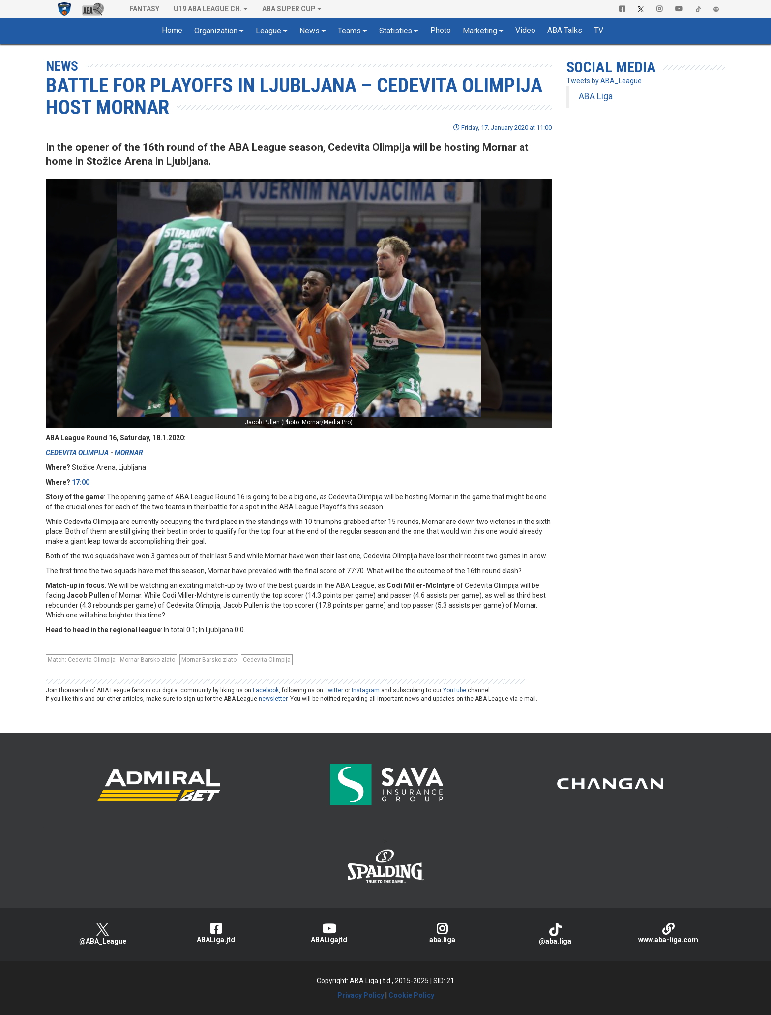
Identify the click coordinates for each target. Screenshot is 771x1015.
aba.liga (442, 933)
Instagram (366, 690)
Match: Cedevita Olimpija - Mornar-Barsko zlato (111, 659)
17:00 (80, 482)
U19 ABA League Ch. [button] (208, 9)
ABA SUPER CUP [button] (289, 9)
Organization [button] (215, 30)
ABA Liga (596, 96)
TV (598, 30)
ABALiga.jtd (216, 933)
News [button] (309, 30)
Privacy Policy (360, 995)
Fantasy (144, 9)
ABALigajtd (329, 933)
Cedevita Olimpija (267, 659)
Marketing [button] (480, 30)
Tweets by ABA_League (604, 81)
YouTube (454, 690)
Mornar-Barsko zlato (209, 659)
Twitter (334, 690)
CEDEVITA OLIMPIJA (77, 453)
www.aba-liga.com (668, 933)
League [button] (268, 30)
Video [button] (525, 30)
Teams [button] (349, 30)
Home (172, 30)
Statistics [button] (395, 30)
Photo (440, 30)
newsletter (273, 698)
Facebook (266, 690)
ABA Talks (564, 30)
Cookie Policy (411, 995)
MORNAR (129, 453)
